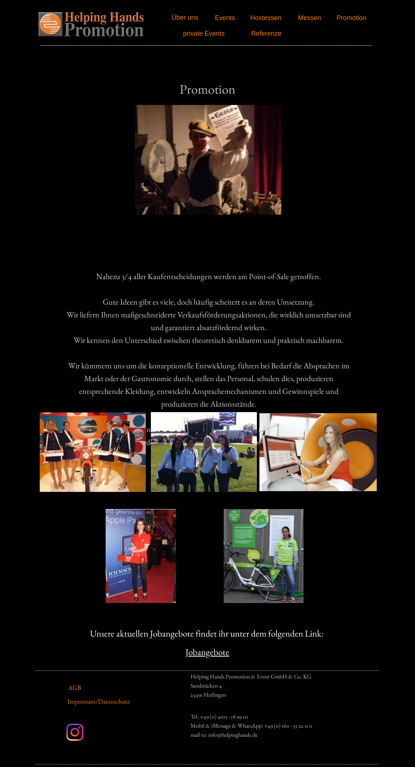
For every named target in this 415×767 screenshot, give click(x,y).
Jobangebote (207, 652)
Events (225, 17)
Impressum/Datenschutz (98, 701)
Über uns (185, 17)
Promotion (351, 17)
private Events (203, 33)
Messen (309, 17)
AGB (74, 687)
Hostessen (265, 17)
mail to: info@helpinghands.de (224, 735)
